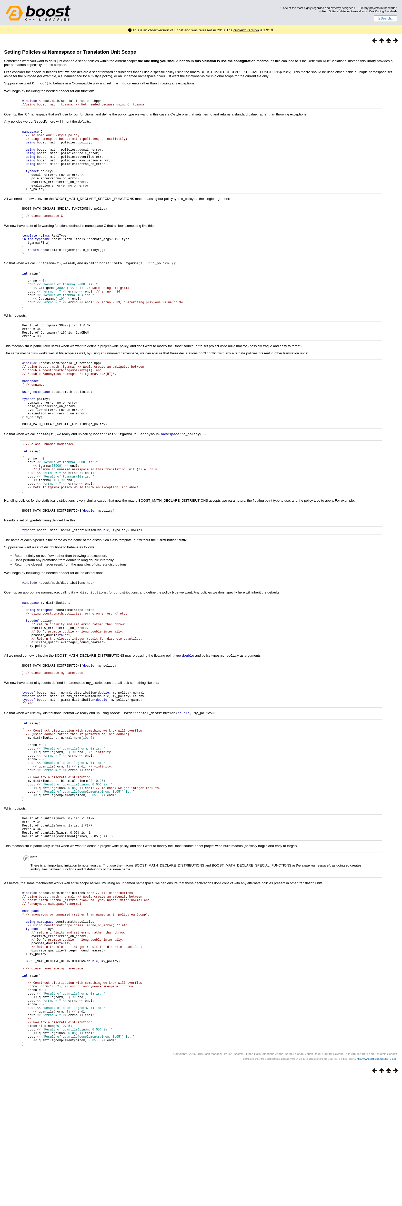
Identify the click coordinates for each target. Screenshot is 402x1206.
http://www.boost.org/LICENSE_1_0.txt (376, 1186)
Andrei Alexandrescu (355, 11)
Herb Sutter (329, 11)
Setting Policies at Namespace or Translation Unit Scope (70, 52)
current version (246, 30)
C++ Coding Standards (383, 11)
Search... (385, 18)
